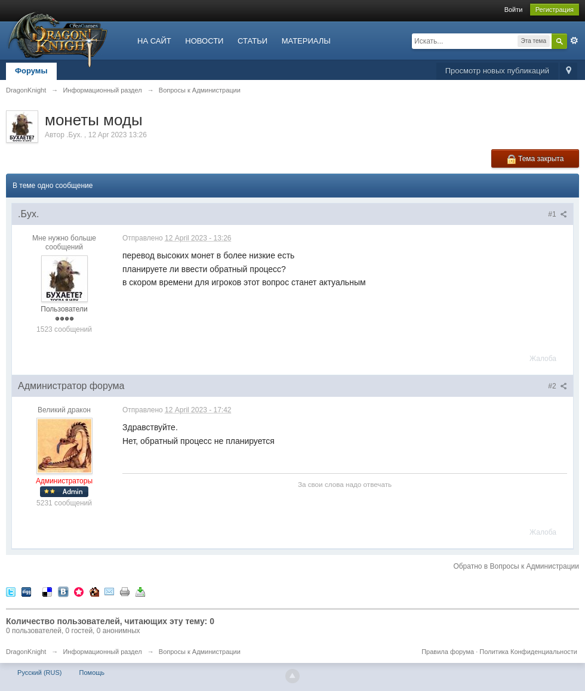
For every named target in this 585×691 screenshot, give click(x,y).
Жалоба (542, 358)
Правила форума (447, 651)
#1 (557, 214)
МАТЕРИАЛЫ (306, 40)
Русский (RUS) (39, 672)
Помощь (92, 672)
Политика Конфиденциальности (528, 651)
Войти (513, 9)
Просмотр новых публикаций (497, 70)
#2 (557, 386)
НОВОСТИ (204, 40)
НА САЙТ (154, 40)
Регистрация (554, 9)
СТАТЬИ (252, 40)
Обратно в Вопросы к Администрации (516, 566)
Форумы (31, 70)
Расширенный (574, 40)
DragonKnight (26, 651)
